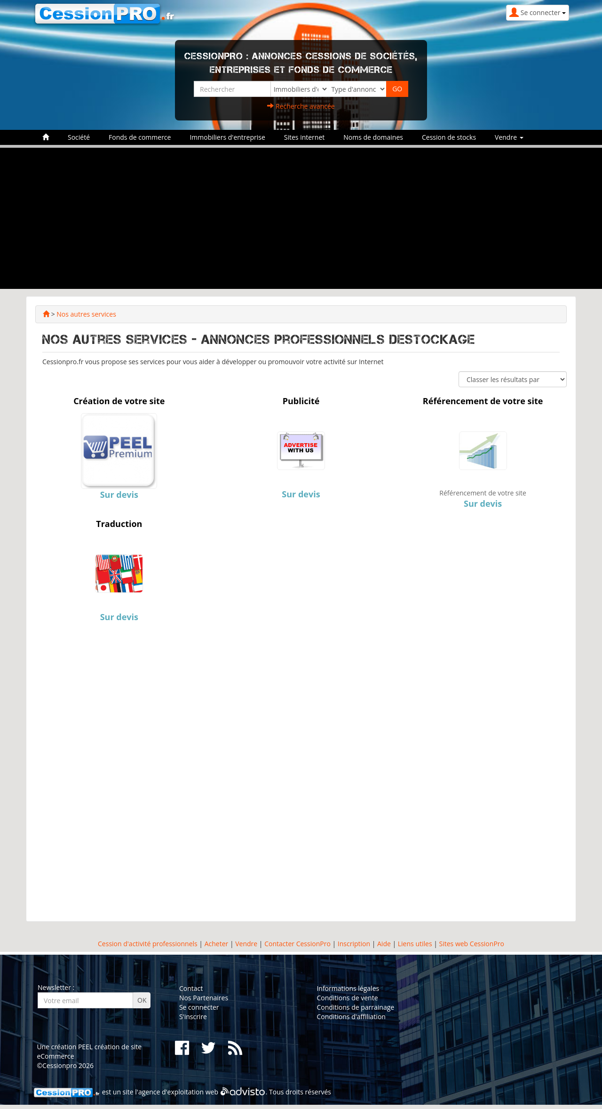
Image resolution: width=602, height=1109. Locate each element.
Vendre (246, 943)
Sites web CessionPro (471, 943)
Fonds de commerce (140, 137)
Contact (191, 988)
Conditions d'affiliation (351, 1016)
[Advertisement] (301, 218)
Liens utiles (415, 943)
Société (79, 137)
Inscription (354, 943)
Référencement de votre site (482, 492)
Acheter (217, 943)
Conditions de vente (347, 997)
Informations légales (348, 988)
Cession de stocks (449, 137)
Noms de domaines (373, 137)
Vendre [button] (509, 137)
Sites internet (304, 137)
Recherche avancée (300, 106)
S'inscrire (193, 1016)
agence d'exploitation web (178, 1092)
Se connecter (199, 1007)
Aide (382, 943)
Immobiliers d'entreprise (227, 137)
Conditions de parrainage (355, 1007)
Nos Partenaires (203, 997)
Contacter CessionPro (297, 943)
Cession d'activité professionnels (148, 943)
